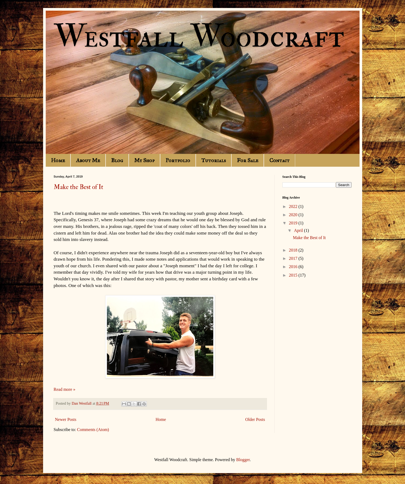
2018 (293, 250)
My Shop (144, 160)
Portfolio (178, 160)
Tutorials (213, 160)
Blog (117, 160)
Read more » (65, 389)
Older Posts (255, 419)
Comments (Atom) (93, 429)
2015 (293, 275)
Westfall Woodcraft (199, 37)
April (299, 230)
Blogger (243, 459)
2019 (293, 223)
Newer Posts (65, 419)
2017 (293, 258)
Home (58, 160)
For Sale (247, 160)
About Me (88, 160)
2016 (293, 266)
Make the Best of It (78, 187)
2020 (293, 214)
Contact (279, 160)
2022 (293, 206)
